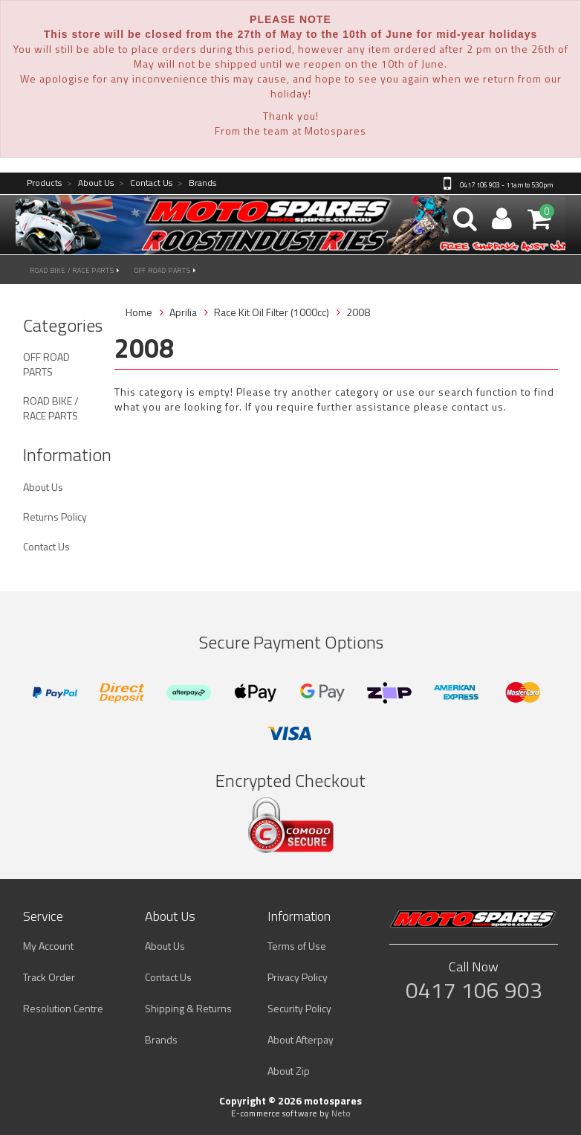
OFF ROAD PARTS (165, 270)
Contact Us (145, 183)
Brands (197, 183)
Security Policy (299, 1008)
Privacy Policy (297, 977)
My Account (48, 946)
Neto (341, 1113)
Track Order (49, 977)
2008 (358, 312)
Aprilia (183, 312)
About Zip (288, 1070)
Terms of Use (296, 946)
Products (44, 183)
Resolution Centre (63, 1008)
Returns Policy (55, 516)
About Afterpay (300, 1039)
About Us (90, 183)
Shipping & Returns (188, 1008)
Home (139, 312)
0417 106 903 (474, 990)
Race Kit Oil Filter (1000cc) (271, 312)
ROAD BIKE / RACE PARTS (75, 270)
